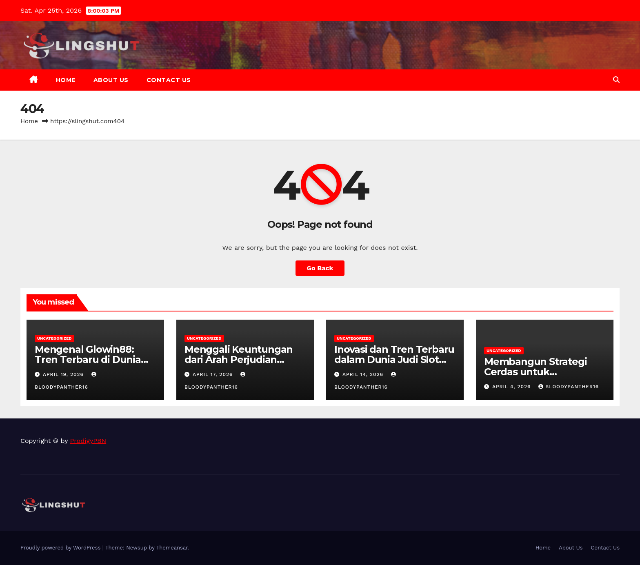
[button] (616, 80)
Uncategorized (54, 338)
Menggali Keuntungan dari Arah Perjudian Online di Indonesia (238, 359)
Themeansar (172, 548)
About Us (111, 80)
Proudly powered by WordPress (61, 548)
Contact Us (169, 80)
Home (66, 80)
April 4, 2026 (512, 386)
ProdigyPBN (88, 441)
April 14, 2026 (363, 374)
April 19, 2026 (64, 374)
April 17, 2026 (214, 374)
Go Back (320, 268)
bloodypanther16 (568, 386)
